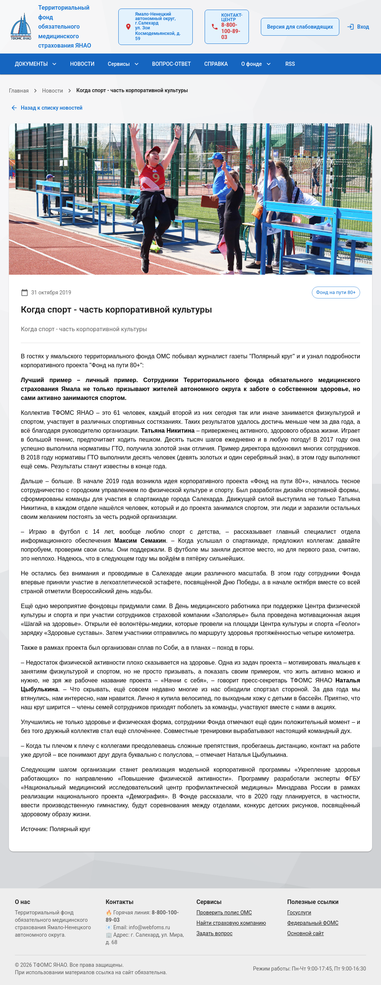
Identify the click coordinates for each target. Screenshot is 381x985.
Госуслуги (299, 912)
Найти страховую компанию (231, 923)
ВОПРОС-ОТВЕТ (171, 64)
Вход (358, 27)
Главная (19, 91)
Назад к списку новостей (47, 108)
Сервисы (123, 64)
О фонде (255, 64)
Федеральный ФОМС (313, 923)
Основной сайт (305, 933)
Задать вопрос (214, 933)
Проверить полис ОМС (224, 912)
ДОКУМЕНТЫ (36, 64)
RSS (290, 64)
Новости (52, 91)
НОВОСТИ (82, 64)
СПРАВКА (216, 64)
